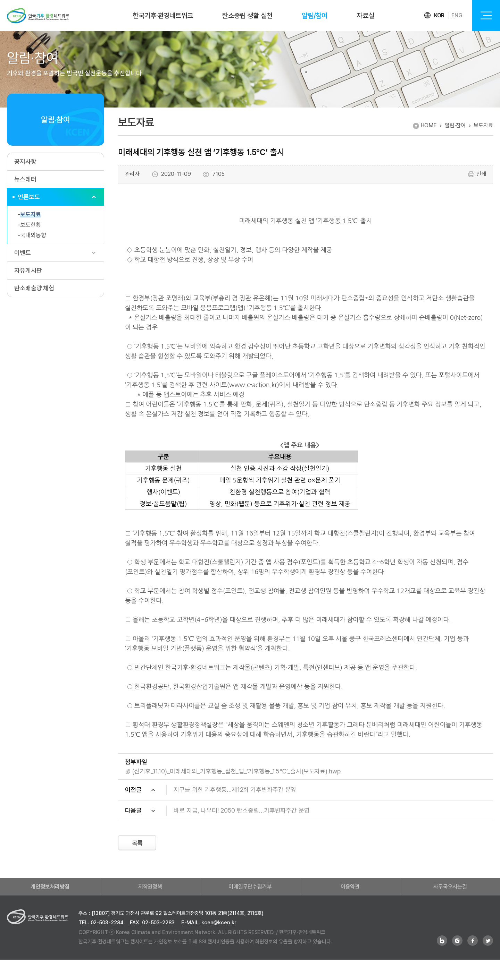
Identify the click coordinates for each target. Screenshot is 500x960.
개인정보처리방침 (50, 887)
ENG (456, 15)
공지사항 (25, 161)
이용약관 (350, 887)
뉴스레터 (25, 179)
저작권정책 (150, 887)
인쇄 (477, 174)
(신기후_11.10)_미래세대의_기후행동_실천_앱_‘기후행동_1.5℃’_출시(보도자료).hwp (236, 771)
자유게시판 (28, 270)
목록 (137, 843)
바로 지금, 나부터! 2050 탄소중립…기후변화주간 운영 (242, 810)
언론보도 (29, 196)
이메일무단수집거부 (250, 887)
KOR (439, 15)
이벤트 (22, 252)
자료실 (365, 15)
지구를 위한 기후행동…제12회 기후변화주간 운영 (235, 789)
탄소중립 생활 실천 (247, 15)
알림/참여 (315, 15)
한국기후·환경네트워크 (163, 15)
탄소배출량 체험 (34, 288)
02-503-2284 (107, 923)
